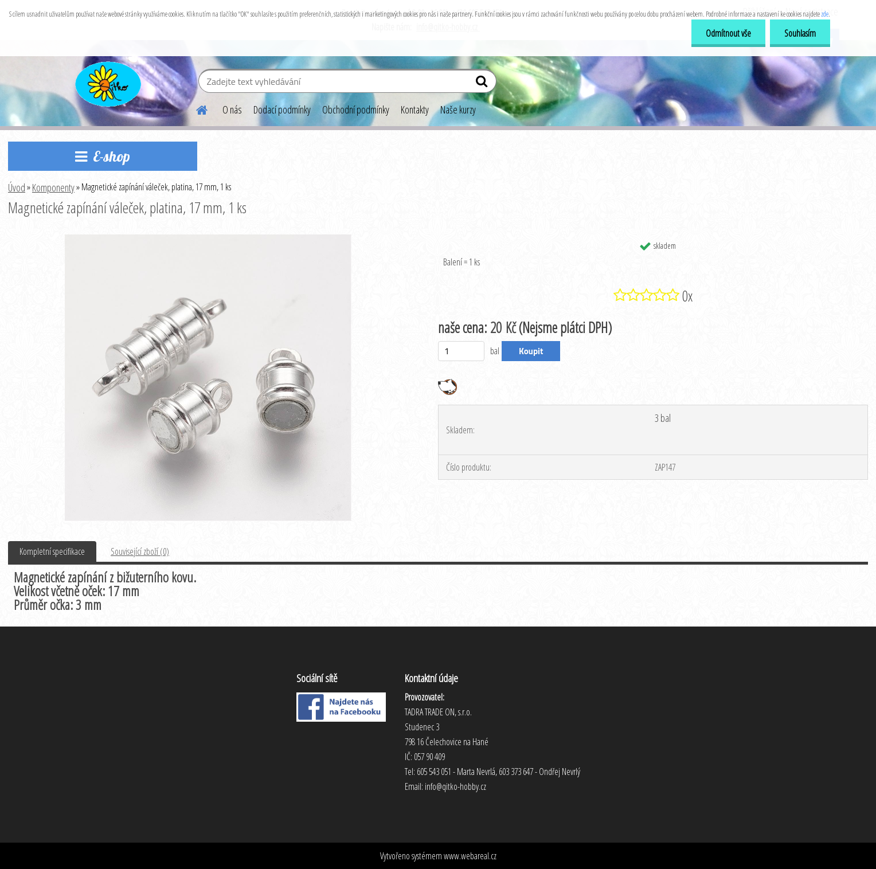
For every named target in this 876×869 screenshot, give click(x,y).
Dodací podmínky (282, 109)
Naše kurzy (458, 109)
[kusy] (461, 351)
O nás (232, 109)
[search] (483, 84)
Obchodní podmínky (355, 109)
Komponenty (53, 187)
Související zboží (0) (140, 551)
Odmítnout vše (728, 33)
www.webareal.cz (470, 856)
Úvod (16, 187)
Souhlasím (800, 33)
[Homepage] (194, 108)
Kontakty (415, 109)
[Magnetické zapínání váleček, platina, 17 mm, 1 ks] (208, 239)
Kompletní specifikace (52, 551)
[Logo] (107, 82)
